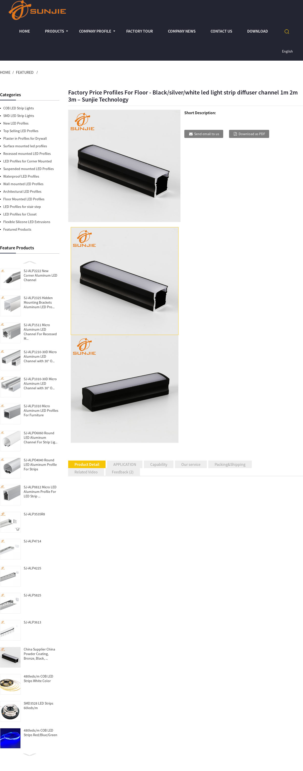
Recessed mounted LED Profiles (27, 153)
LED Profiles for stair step (22, 206)
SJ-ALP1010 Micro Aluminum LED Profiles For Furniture (41, 410)
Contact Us (221, 31)
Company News (182, 31)
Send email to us (206, 134)
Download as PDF (252, 134)
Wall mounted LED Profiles (23, 184)
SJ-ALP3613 (32, 622)
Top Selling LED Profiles (20, 131)
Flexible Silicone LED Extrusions (26, 222)
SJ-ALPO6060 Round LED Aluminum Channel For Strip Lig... (40, 437)
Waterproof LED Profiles (21, 176)
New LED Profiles (16, 123)
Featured (25, 72)
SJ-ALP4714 (32, 541)
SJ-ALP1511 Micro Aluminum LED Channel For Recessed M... (40, 332)
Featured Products (17, 229)
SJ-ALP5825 (32, 595)
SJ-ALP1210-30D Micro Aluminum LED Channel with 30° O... (40, 356)
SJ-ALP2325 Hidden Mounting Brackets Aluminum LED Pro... (39, 302)
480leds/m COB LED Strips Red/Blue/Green (40, 732)
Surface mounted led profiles (25, 146)
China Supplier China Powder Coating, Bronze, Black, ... (39, 654)
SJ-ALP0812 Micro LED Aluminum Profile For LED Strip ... (40, 491)
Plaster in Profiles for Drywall (25, 138)
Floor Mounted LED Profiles (23, 199)
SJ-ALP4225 (32, 568)
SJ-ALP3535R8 (34, 514)
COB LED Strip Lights (18, 108)
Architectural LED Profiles (22, 191)
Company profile (95, 31)
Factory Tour (139, 31)
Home (24, 31)
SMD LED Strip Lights (18, 115)
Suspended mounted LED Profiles (28, 168)
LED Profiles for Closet (20, 214)
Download (257, 31)
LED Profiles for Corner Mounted (27, 161)
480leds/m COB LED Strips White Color (38, 678)
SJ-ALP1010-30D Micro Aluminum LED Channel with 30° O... (40, 383)
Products (54, 31)
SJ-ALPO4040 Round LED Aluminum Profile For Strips (40, 464)
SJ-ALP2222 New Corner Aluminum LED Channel (40, 275)
